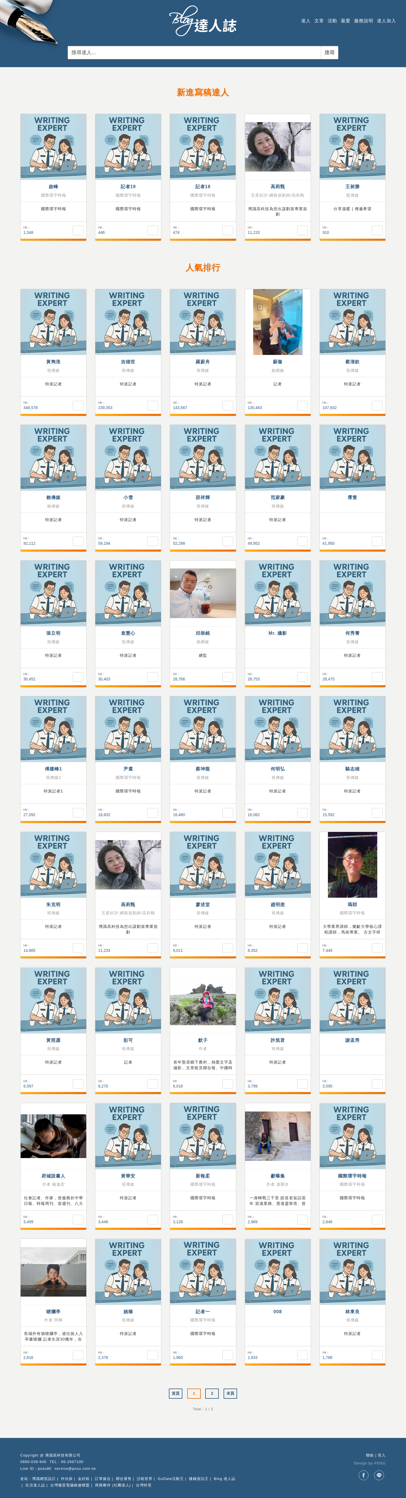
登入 (382, 1455)
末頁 (230, 1393)
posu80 (45, 1468)
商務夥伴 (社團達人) (113, 1485)
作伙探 (67, 1479)
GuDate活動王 (171, 1479)
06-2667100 (72, 1462)
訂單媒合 (103, 1479)
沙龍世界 (145, 1479)
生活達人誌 (35, 1485)
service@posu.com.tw (75, 1468)
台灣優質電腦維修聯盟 (70, 1485)
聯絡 (370, 1455)
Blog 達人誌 (225, 1479)
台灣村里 (144, 1485)
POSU (380, 1463)
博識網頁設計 (44, 1479)
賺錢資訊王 (199, 1479)
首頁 (176, 1393)
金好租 (84, 1479)
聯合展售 (124, 1479)
